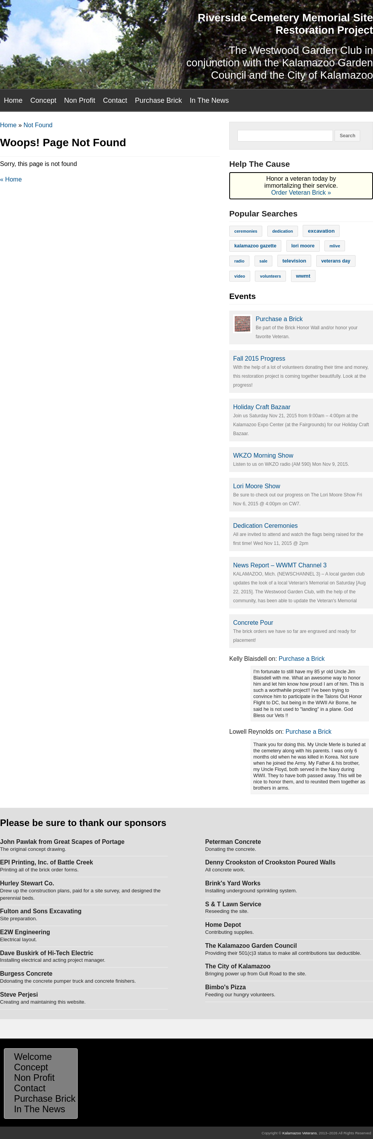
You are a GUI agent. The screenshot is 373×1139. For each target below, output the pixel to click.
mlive (334, 246)
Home (13, 100)
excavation (321, 231)
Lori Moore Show (256, 486)
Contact (115, 100)
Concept (43, 100)
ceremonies (245, 231)
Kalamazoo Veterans (299, 1133)
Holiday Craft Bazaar (262, 407)
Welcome (33, 1057)
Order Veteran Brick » (301, 192)
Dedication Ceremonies (265, 525)
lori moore (303, 246)
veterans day (335, 261)
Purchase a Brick (279, 319)
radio (239, 261)
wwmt (303, 276)
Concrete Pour (253, 622)
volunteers (270, 276)
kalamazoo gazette (255, 246)
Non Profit (79, 100)
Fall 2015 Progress (259, 358)
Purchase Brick (158, 100)
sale (264, 261)
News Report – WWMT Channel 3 (280, 565)
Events (242, 296)
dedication (282, 231)
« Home (11, 179)
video (239, 276)
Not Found (37, 125)
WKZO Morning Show (263, 455)
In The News (209, 100)
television (294, 261)
